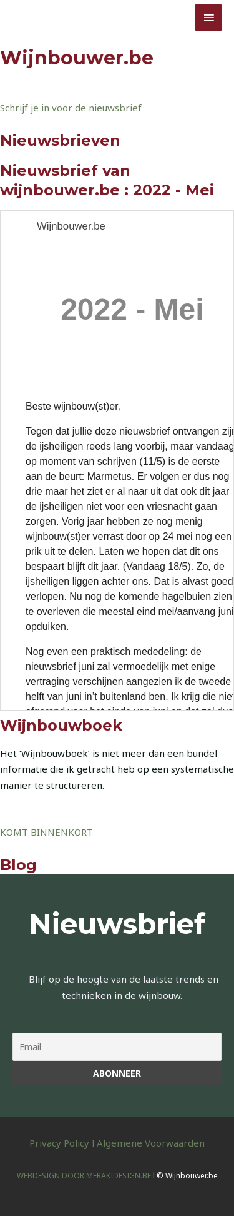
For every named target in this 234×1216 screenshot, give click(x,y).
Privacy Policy (59, 1143)
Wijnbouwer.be (63, 16)
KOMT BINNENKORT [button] (46, 832)
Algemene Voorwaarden (151, 1143)
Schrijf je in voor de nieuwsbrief (71, 107)
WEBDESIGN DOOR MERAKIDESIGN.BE (84, 1175)
